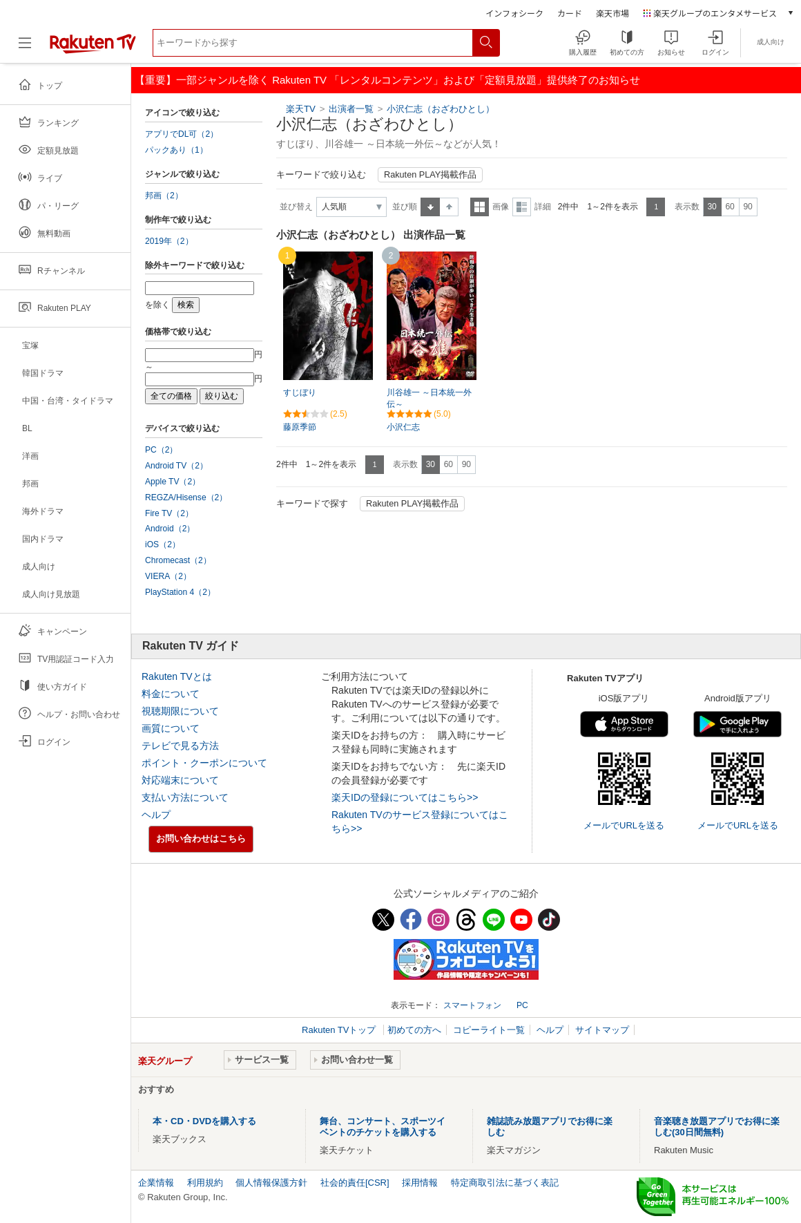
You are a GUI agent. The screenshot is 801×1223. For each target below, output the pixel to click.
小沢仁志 (403, 427)
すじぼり (299, 392)
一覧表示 (479, 207)
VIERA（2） (168, 576)
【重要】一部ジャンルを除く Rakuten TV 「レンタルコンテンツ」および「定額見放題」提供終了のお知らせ (387, 80)
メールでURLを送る (623, 825)
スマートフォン (472, 1005)
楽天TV (301, 109)
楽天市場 (612, 13)
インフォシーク (514, 13)
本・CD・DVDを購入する (204, 1121)
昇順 (430, 207)
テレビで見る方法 (180, 745)
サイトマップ (602, 1030)
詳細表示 (521, 207)
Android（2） (170, 528)
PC (522, 1005)
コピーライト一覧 (489, 1030)
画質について (171, 728)
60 (729, 206)
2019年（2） (169, 241)
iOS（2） (162, 544)
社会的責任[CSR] (354, 1182)
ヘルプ (156, 814)
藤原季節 (299, 427)
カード (569, 13)
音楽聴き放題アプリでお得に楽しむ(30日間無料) (717, 1126)
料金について (171, 693)
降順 (449, 207)
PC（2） (161, 450)
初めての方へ (414, 1030)
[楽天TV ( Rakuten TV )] (93, 48)
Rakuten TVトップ (340, 1030)
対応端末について (180, 780)
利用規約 (205, 1182)
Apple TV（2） (172, 481)
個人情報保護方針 (271, 1182)
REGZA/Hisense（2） (186, 497)
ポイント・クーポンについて (204, 762)
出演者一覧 (351, 109)
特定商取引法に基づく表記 (505, 1182)
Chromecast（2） (178, 560)
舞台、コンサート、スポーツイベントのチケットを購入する (382, 1126)
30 (711, 206)
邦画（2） (164, 195)
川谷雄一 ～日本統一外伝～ (429, 398)
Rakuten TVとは (177, 676)
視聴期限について (180, 711)
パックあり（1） (176, 150)
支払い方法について (185, 797)
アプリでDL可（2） (181, 134)
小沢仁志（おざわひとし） (440, 109)
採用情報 (420, 1182)
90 (747, 206)
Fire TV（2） (169, 513)
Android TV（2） (176, 466)
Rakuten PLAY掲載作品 (430, 175)
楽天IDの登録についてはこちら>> (404, 797)
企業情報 (156, 1182)
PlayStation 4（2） (180, 592)
